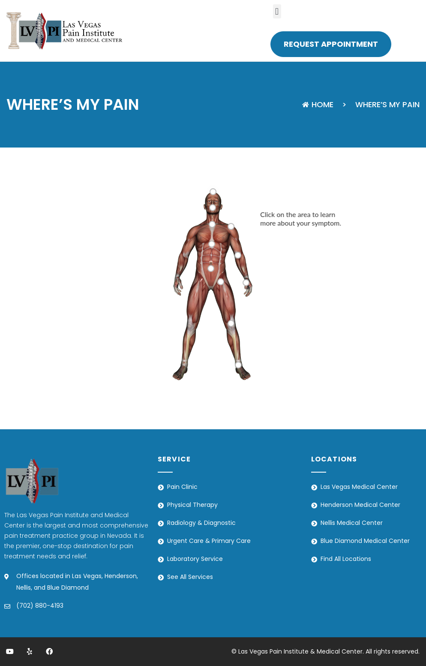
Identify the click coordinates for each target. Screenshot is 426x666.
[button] (277, 11)
